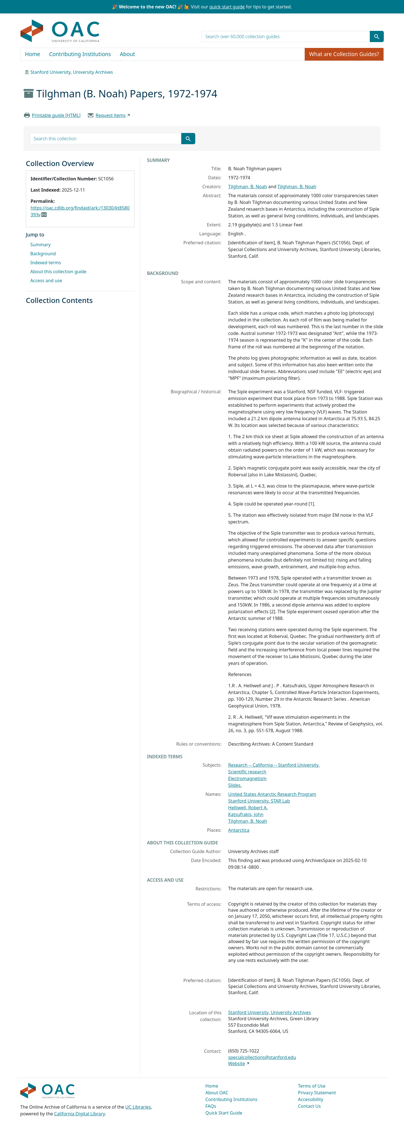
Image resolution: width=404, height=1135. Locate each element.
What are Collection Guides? (344, 54)
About (127, 54)
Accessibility (310, 1099)
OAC (60, 31)
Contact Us (309, 1106)
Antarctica (238, 830)
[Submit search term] (377, 36)
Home (32, 54)
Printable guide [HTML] (56, 115)
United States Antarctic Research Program (272, 794)
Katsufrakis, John (245, 814)
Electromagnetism (247, 778)
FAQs (210, 1106)
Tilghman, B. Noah (247, 186)
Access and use (46, 280)
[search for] (286, 36)
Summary (40, 245)
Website (236, 1063)
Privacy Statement (317, 1093)
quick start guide (227, 7)
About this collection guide (58, 271)
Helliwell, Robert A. (248, 808)
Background (43, 254)
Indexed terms (45, 262)
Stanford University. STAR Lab (259, 801)
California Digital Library (79, 1114)
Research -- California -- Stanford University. (274, 765)
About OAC (216, 1093)
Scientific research (247, 772)
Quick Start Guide (223, 1113)
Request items (111, 115)
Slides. (235, 785)
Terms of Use (311, 1086)
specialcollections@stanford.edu (262, 1057)
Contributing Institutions (80, 54)
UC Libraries (138, 1107)
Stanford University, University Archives (71, 72)
